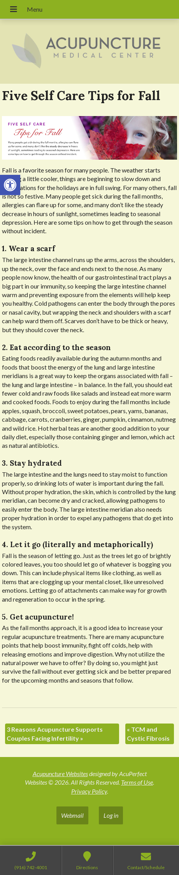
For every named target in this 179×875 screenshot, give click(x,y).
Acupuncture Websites (60, 773)
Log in (111, 815)
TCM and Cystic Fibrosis (148, 733)
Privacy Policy (89, 791)
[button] (10, 185)
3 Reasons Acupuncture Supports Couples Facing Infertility (55, 733)
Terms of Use (137, 782)
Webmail (72, 815)
